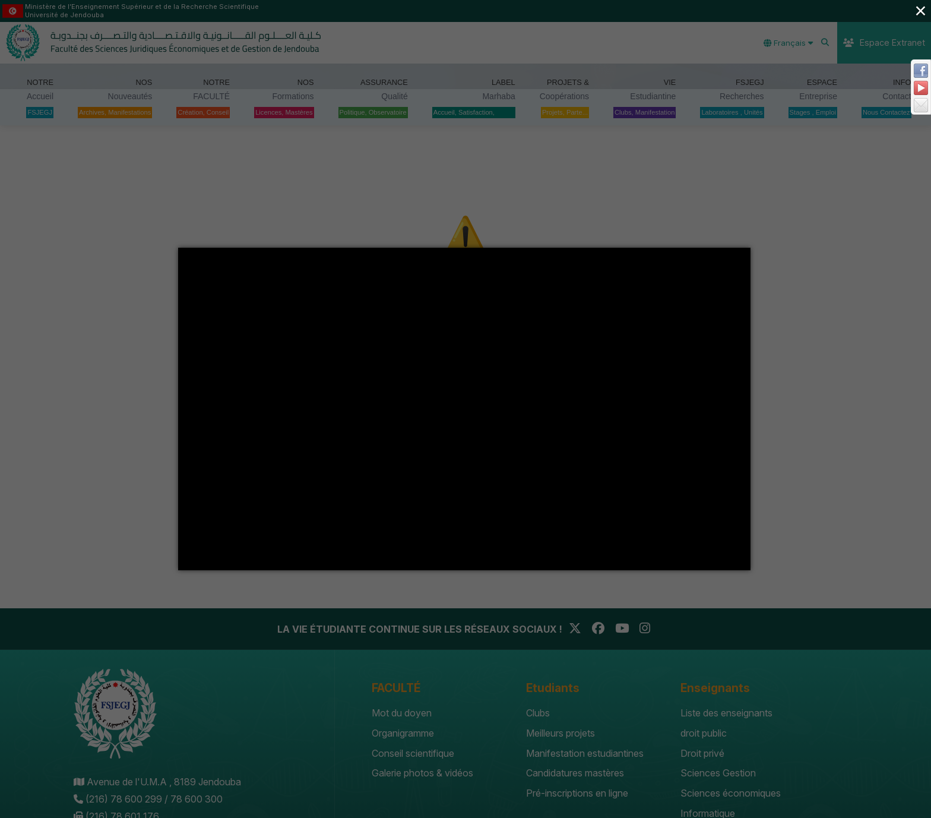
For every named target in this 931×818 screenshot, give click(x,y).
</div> (464, 409)
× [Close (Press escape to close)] (920, 10)
